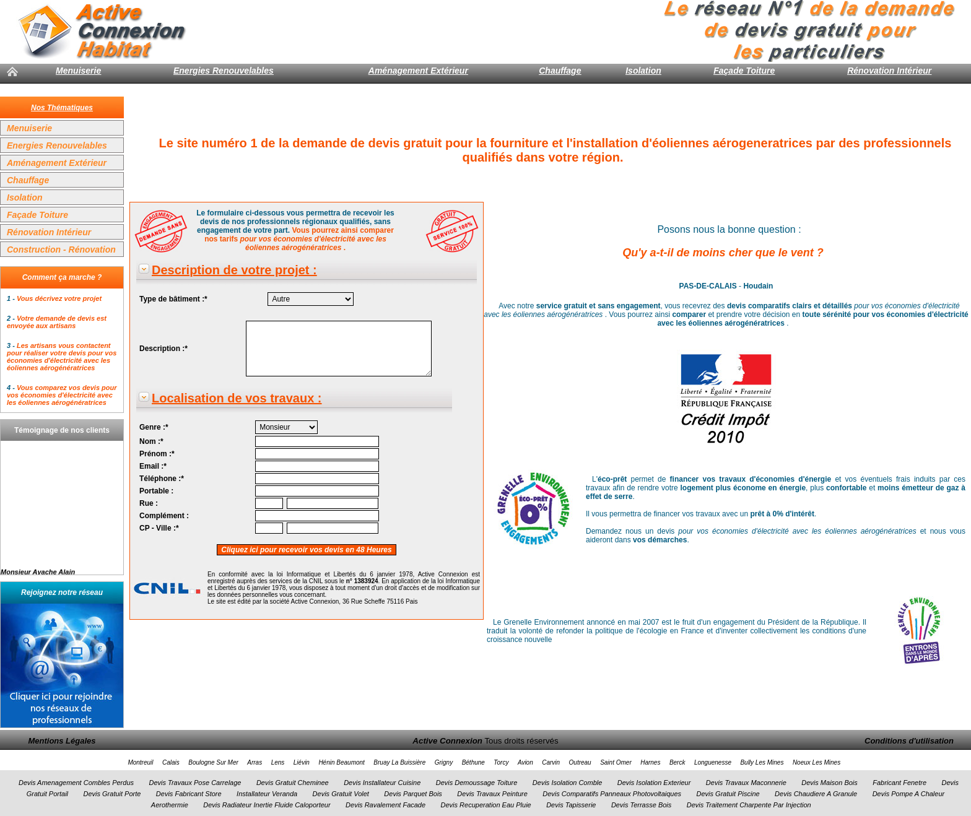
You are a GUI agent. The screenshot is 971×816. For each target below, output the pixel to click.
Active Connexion (447, 740)
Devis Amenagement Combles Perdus (76, 782)
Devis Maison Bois (829, 782)
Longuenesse (712, 762)
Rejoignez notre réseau (62, 592)
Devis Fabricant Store (189, 793)
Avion (525, 762)
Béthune (473, 762)
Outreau (580, 762)
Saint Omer (616, 762)
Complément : (164, 515)
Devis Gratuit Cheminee (292, 782)
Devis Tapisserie (571, 805)
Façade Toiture (744, 71)
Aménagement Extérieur (418, 71)
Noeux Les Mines (816, 762)
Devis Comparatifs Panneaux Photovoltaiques (611, 793)
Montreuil (140, 762)
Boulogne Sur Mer (213, 762)
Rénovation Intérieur (889, 71)
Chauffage (560, 71)
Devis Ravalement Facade (385, 805)
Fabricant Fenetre (899, 782)
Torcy (501, 762)
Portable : (156, 491)
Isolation (643, 71)
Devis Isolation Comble (568, 782)
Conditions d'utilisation (909, 740)
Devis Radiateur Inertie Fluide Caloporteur (266, 805)
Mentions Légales (61, 740)
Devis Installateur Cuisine (382, 782)
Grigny (444, 762)
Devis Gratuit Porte (112, 793)
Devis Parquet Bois (413, 793)
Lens (278, 762)
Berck (677, 762)
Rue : (148, 503)
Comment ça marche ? (62, 277)
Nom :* (151, 441)
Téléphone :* (161, 478)
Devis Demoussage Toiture (477, 782)
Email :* (153, 466)
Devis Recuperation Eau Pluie (486, 805)
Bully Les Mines (761, 762)
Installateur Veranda (267, 793)
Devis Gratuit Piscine (728, 793)
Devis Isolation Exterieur (654, 782)
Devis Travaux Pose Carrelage (195, 782)
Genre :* (153, 427)
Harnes (650, 762)
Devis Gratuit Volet (341, 793)
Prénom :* (157, 453)
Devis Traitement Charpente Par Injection (749, 805)
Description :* (163, 348)
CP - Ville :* (159, 528)
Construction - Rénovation (61, 249)
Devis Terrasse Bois (641, 805)
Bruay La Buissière (399, 762)
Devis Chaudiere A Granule (816, 793)
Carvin (551, 762)
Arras (254, 762)
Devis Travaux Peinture (492, 793)
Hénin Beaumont (341, 762)
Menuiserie (78, 71)
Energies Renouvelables (223, 71)
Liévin (302, 762)
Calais (171, 762)
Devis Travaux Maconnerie (746, 782)
